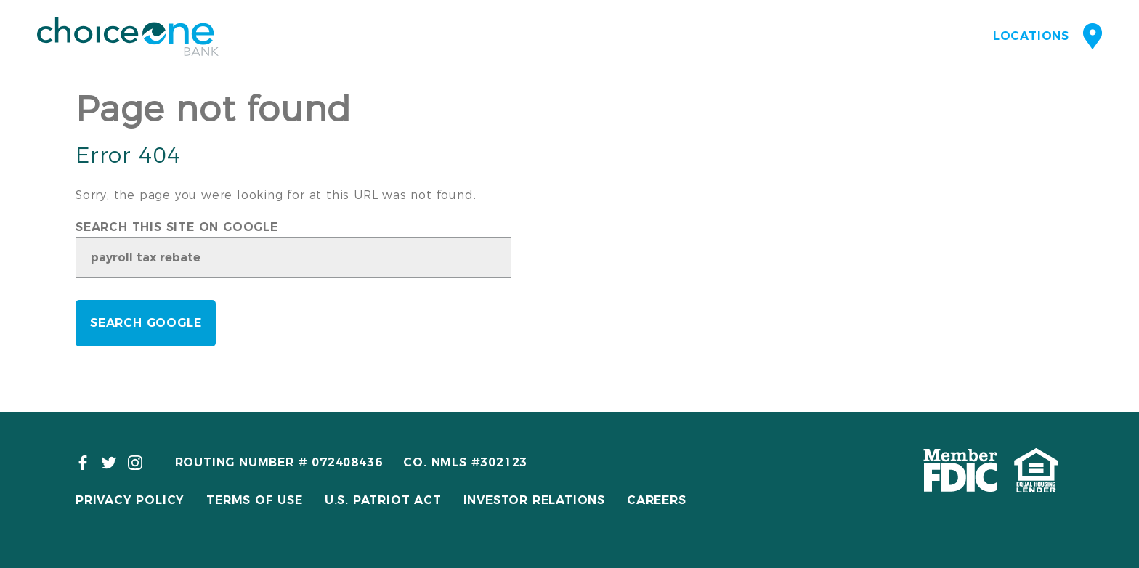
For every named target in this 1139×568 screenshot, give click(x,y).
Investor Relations (534, 500)
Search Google (145, 323)
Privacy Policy (130, 500)
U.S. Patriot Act (383, 500)
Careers (656, 500)
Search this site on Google (177, 227)
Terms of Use (254, 500)
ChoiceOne (128, 36)
